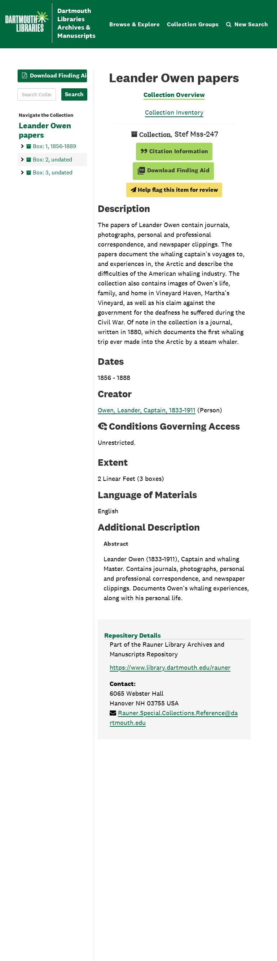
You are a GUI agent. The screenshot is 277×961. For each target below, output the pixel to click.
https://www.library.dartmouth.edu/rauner (170, 667)
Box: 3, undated (52, 172)
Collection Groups (193, 24)
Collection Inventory (174, 112)
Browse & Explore (134, 24)
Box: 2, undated (52, 159)
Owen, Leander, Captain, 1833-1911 (146, 410)
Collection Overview (174, 94)
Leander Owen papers (45, 130)
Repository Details (132, 635)
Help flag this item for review (174, 190)
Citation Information (174, 151)
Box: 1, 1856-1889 (54, 146)
